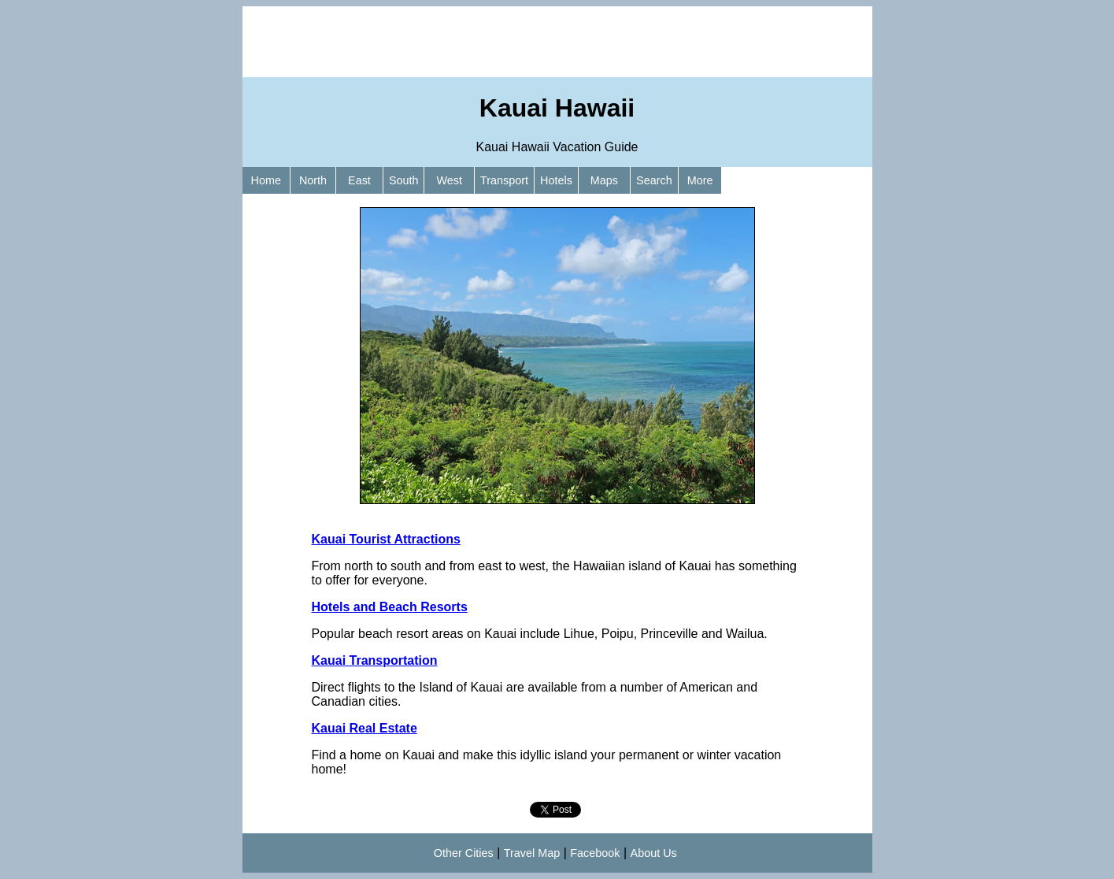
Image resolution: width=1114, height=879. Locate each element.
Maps (604, 180)
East (359, 180)
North (313, 180)
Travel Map (532, 853)
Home (266, 180)
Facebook (595, 853)
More (700, 180)
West (449, 180)
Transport (504, 180)
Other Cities (464, 853)
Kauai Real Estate (364, 728)
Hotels (556, 180)
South (404, 180)
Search (654, 180)
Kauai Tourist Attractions (386, 539)
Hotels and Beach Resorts (390, 607)
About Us (654, 853)
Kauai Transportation (375, 660)
